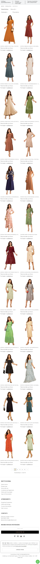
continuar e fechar (20, 549)
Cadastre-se (20, 532)
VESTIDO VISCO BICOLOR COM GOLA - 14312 (10, 422)
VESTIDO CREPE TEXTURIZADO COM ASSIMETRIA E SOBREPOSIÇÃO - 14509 (17, 159)
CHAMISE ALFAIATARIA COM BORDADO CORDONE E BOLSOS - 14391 (16, 196)
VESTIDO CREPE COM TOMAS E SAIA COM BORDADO (12, 272)
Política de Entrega (5, 504)
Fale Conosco (4, 508)
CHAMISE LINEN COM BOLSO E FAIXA (28, 234)
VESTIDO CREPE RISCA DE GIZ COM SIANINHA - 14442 (12, 385)
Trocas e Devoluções (6, 506)
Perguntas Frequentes (6, 502)
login (4, 50)
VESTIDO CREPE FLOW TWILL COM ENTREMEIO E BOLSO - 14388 (15, 46)
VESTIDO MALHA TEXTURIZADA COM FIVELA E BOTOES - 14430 (14, 460)
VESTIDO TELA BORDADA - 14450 (7, 309)
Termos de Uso (4, 488)
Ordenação (4, 12)
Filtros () (13, 9)
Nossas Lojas (4, 486)
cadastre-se (10, 50)
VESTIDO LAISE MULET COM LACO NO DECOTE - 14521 (12, 121)
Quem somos (4, 484)
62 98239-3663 (5, 518)
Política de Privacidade (20, 546)
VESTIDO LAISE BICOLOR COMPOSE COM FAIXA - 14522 (12, 347)
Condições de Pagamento (7, 490)
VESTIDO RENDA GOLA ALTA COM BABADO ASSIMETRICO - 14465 (15, 83)
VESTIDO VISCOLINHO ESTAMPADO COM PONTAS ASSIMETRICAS (15, 234)
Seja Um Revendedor (6, 494)
